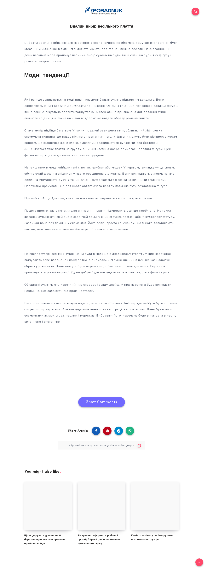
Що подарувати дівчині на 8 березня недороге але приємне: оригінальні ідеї (45, 539)
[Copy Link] (101, 445)
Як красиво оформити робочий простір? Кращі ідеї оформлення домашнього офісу (99, 539)
